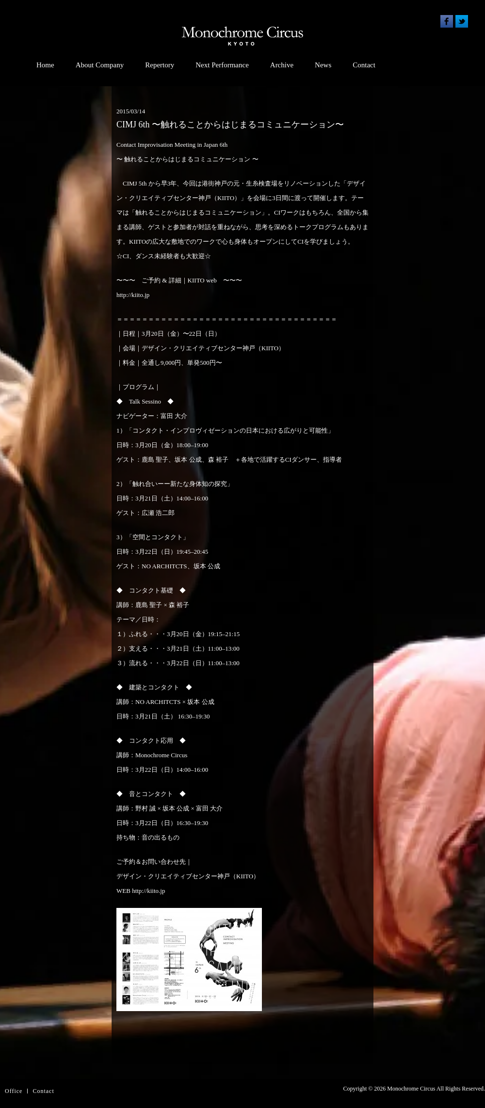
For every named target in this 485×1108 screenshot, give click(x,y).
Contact (364, 65)
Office (13, 1091)
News (323, 65)
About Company (100, 65)
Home (45, 65)
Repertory (159, 65)
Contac (42, 1091)
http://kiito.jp (132, 294)
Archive (281, 65)
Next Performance (222, 65)
